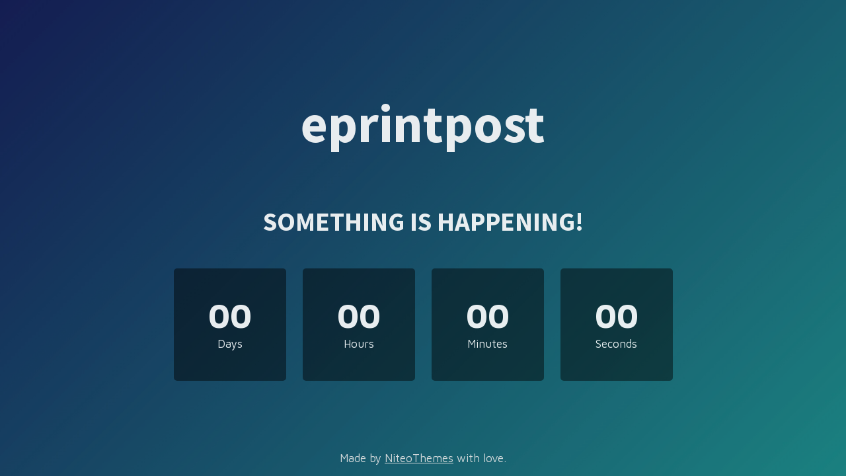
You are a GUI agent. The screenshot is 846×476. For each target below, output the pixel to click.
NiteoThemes (419, 458)
